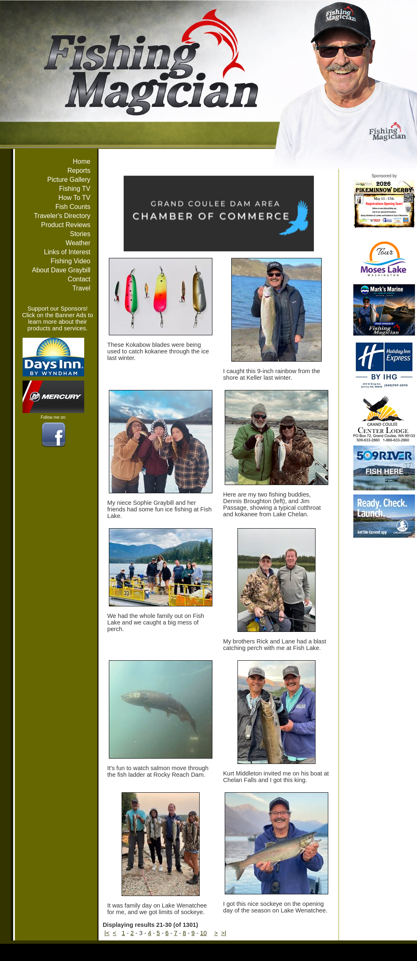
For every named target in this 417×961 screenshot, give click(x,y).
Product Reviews (65, 224)
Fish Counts (72, 206)
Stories (80, 233)
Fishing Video (70, 261)
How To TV (74, 197)
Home (81, 161)
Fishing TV (74, 188)
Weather (78, 242)
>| (223, 933)
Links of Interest (67, 251)
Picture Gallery (68, 179)
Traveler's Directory (62, 215)
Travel (81, 288)
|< (106, 933)
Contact (79, 279)
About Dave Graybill (61, 270)
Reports (78, 170)
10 (203, 933)
